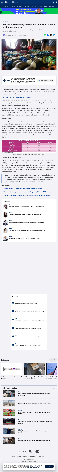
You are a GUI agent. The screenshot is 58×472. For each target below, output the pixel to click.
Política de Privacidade (33, 467)
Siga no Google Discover (46, 80)
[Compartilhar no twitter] (51, 35)
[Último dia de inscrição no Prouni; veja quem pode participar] (29, 319)
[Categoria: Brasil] (19, 391)
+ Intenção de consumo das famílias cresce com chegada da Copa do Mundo (26, 195)
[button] (11, 372)
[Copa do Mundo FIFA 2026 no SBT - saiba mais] (29, 11)
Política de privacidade (29, 456)
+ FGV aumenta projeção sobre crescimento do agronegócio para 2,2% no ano (26, 192)
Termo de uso (42, 456)
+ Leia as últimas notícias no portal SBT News (16, 97)
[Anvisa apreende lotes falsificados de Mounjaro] (29, 302)
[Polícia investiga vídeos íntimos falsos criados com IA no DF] (29, 311)
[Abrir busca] (53, 2)
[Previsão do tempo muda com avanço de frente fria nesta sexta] (29, 336)
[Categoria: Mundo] (20, 402)
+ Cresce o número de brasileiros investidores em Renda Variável (22, 188)
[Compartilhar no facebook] (48, 35)
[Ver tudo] (53, 360)
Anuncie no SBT (16, 456)
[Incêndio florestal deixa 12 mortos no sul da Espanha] (29, 328)
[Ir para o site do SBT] (37, 451)
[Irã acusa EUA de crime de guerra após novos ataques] (29, 344)
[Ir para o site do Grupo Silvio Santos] (26, 451)
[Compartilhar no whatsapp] (45, 35)
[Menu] (56, 2)
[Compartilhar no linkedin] (54, 35)
